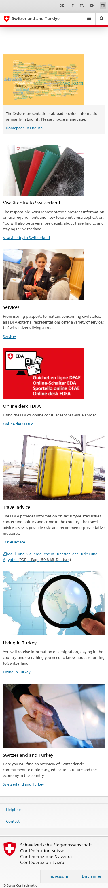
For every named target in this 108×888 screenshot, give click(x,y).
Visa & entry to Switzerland (26, 237)
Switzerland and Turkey (23, 784)
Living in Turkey (16, 672)
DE (62, 5)
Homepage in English (24, 128)
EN (92, 5)
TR (103, 5)
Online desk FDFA (18, 424)
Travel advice (14, 542)
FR (82, 5)
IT (72, 5)
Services (9, 336)
